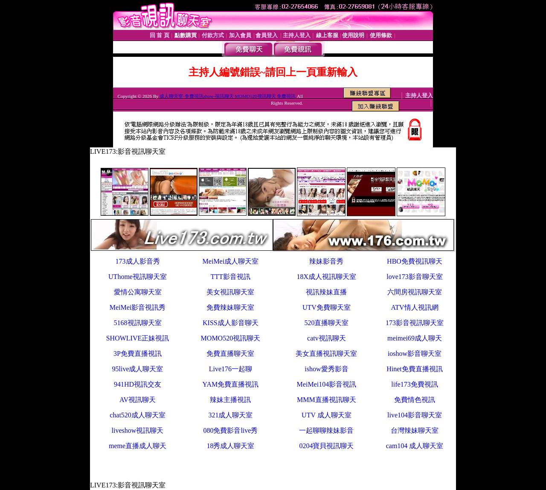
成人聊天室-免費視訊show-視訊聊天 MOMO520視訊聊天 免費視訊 (228, 96)
